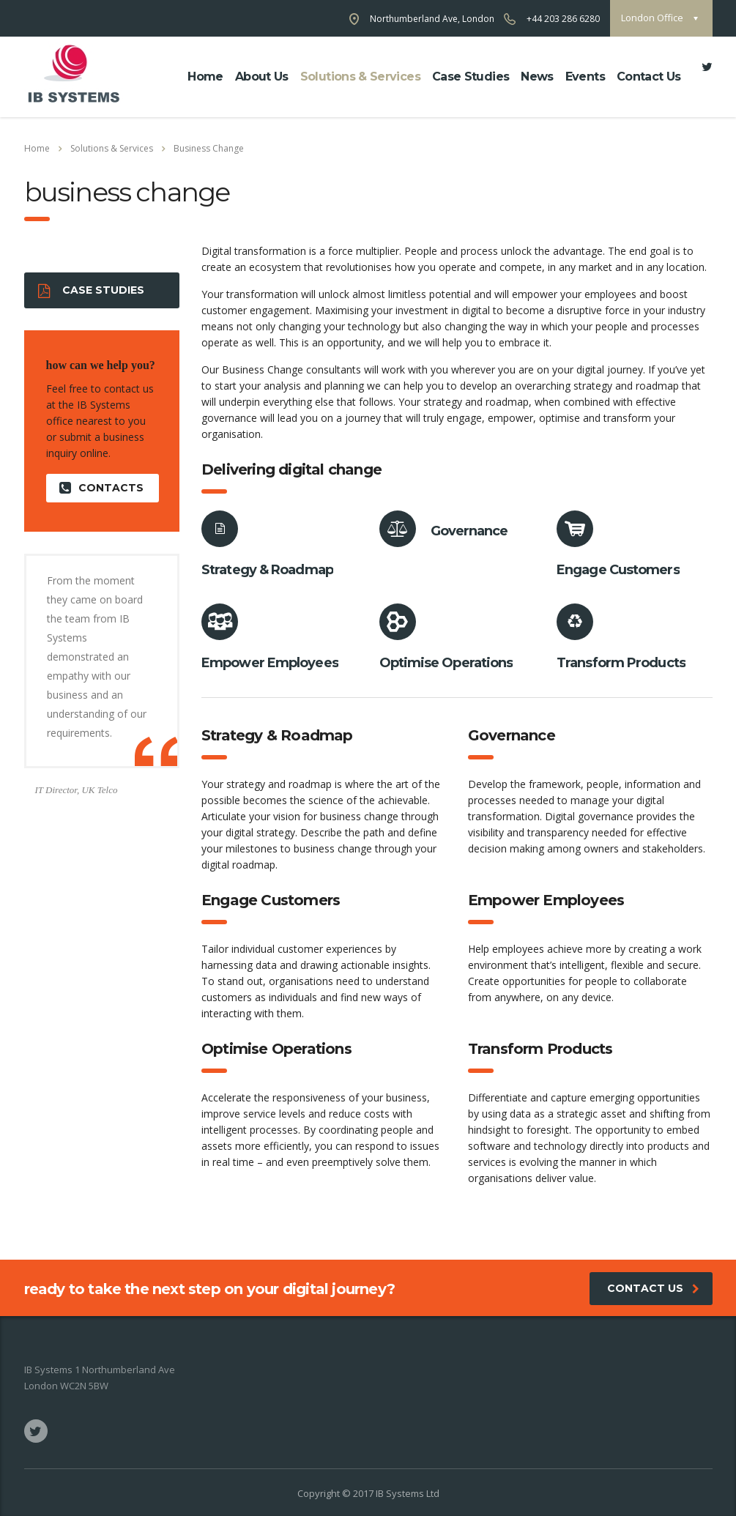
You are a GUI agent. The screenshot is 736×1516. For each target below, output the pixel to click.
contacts (101, 488)
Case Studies (470, 76)
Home (205, 76)
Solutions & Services (360, 76)
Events (585, 76)
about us (262, 76)
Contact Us (649, 76)
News (537, 76)
